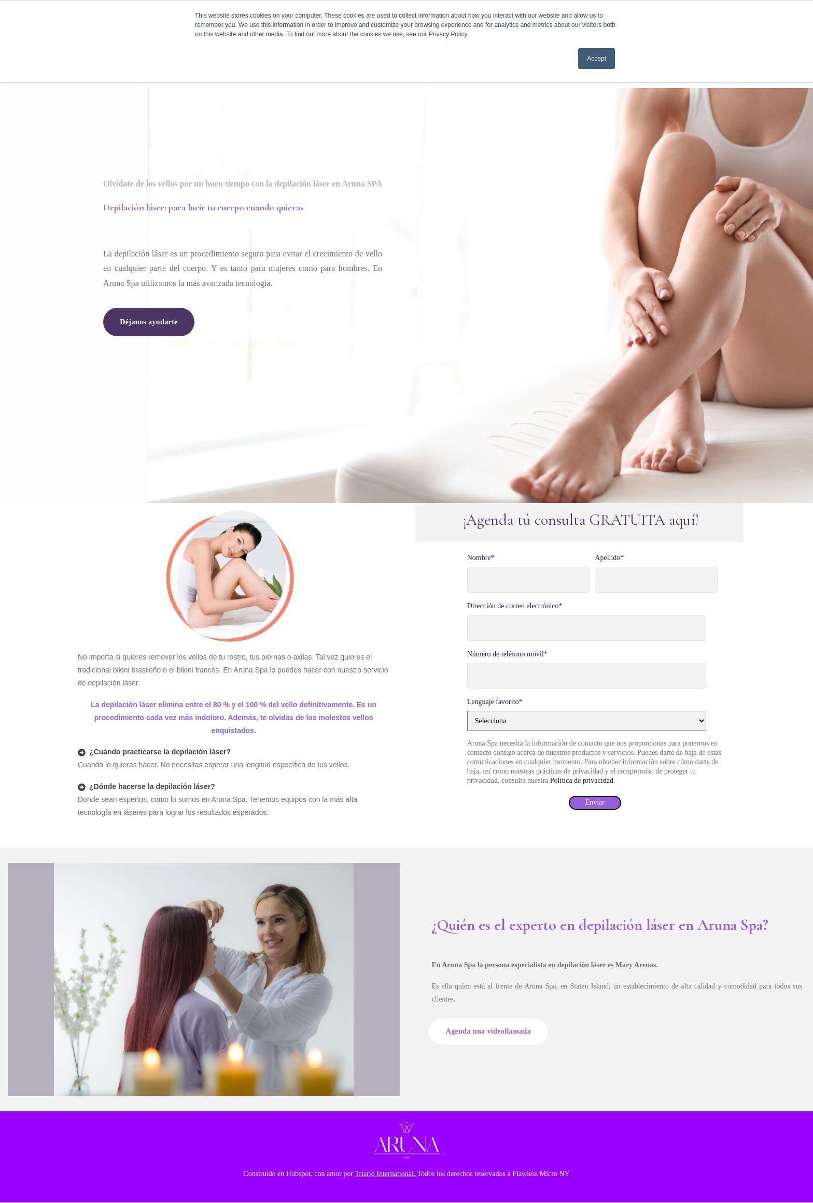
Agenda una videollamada (491, 1032)
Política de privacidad (581, 780)
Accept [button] (596, 58)
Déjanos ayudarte (152, 322)
